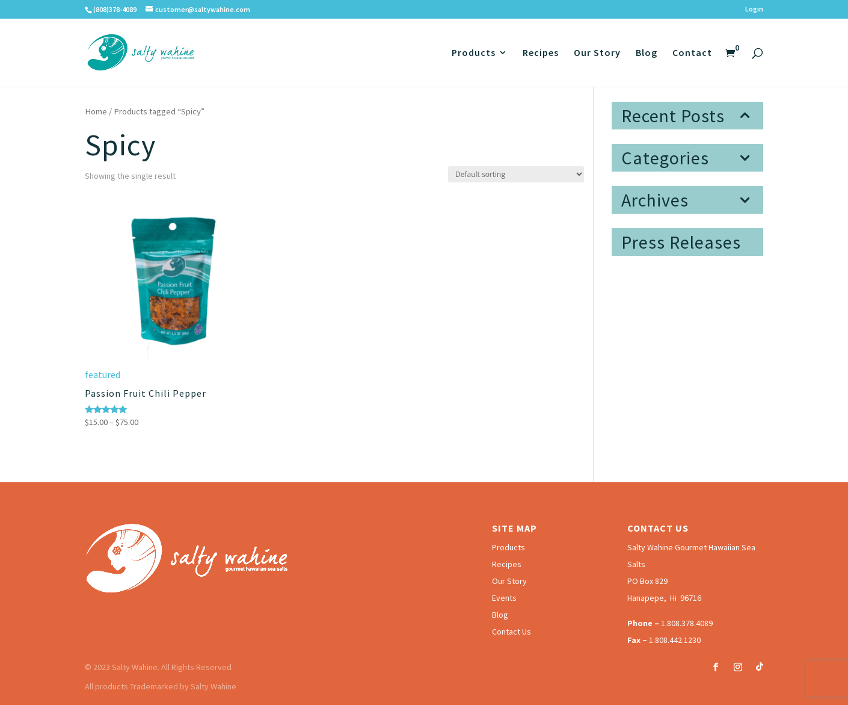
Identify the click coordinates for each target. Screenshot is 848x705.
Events (504, 597)
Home (96, 111)
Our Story (597, 53)
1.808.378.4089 (687, 623)
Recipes (541, 53)
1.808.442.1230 (675, 640)
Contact (692, 53)
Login (754, 9)
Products (474, 53)
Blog (646, 53)
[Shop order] (516, 174)
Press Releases (681, 242)
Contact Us (511, 631)
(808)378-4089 (115, 9)
